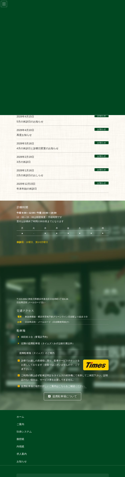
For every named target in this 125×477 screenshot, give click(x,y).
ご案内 (20, 424)
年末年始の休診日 (27, 188)
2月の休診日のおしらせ (30, 175)
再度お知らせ (24, 134)
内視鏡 (20, 446)
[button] (62, 396)
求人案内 (22, 454)
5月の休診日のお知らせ (30, 121)
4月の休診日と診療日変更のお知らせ (37, 148)
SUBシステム (24, 431)
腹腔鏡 (20, 439)
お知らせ (101, 116)
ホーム (20, 416)
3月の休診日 (24, 161)
